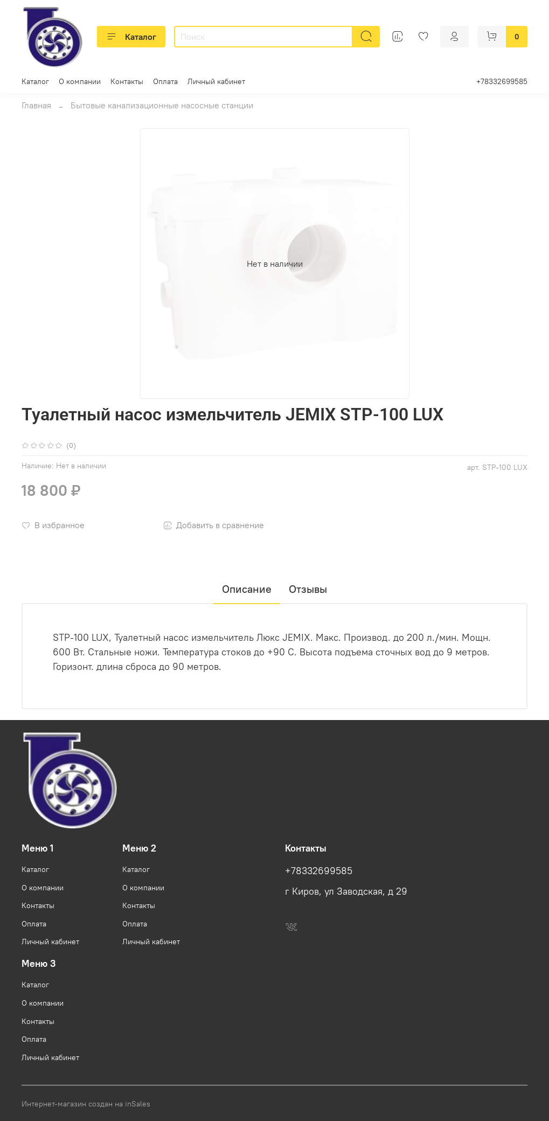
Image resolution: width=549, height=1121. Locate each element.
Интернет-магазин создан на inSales (86, 1104)
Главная (36, 105)
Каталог (131, 36)
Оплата (165, 81)
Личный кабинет (216, 81)
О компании (80, 81)
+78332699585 (501, 81)
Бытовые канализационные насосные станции (162, 105)
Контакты (126, 81)
